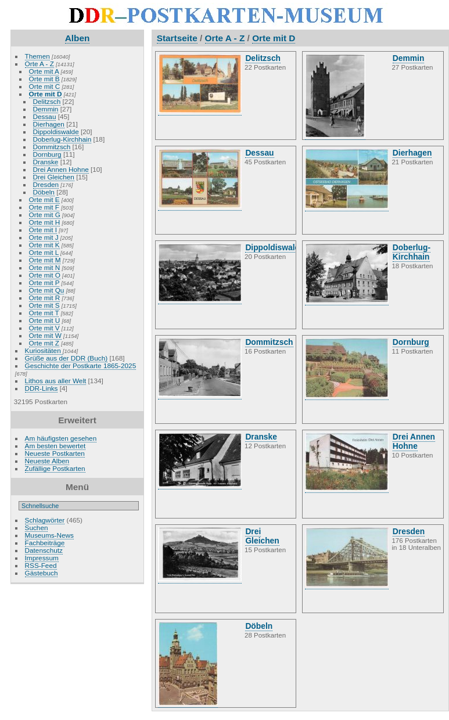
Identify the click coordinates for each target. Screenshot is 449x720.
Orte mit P (44, 282)
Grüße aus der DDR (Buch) (66, 358)
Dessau (44, 116)
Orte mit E (44, 199)
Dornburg (47, 154)
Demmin (46, 109)
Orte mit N (44, 267)
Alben (77, 38)
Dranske (46, 161)
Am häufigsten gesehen (61, 438)
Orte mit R (44, 297)
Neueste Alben (47, 461)
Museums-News (49, 535)
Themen (37, 56)
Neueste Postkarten (55, 453)
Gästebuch (41, 573)
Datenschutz (44, 550)
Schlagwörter (45, 520)
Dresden (46, 184)
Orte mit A (44, 71)
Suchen (36, 527)
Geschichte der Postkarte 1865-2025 (81, 365)
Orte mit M (45, 260)
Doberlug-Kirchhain (62, 139)
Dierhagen (48, 124)
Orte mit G (44, 214)
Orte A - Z (39, 63)
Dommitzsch (52, 146)
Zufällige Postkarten (55, 468)
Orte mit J (44, 237)
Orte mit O (44, 275)
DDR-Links (41, 388)
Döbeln (44, 192)
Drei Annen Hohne (61, 169)
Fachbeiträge (45, 542)
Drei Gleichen (53, 177)
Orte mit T (44, 312)
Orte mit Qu (46, 290)
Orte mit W (45, 335)
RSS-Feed (41, 565)
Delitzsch (47, 101)
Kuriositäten (44, 350)
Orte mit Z (44, 343)
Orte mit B (44, 78)
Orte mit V (44, 328)
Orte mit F (44, 207)
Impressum (42, 557)
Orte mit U (44, 320)
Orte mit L (44, 252)
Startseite (177, 38)
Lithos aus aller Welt (56, 380)
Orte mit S (44, 305)
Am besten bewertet (55, 445)
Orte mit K (44, 245)
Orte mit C (44, 86)
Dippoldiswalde (56, 131)
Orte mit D (45, 94)
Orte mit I (43, 229)
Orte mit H (44, 222)
